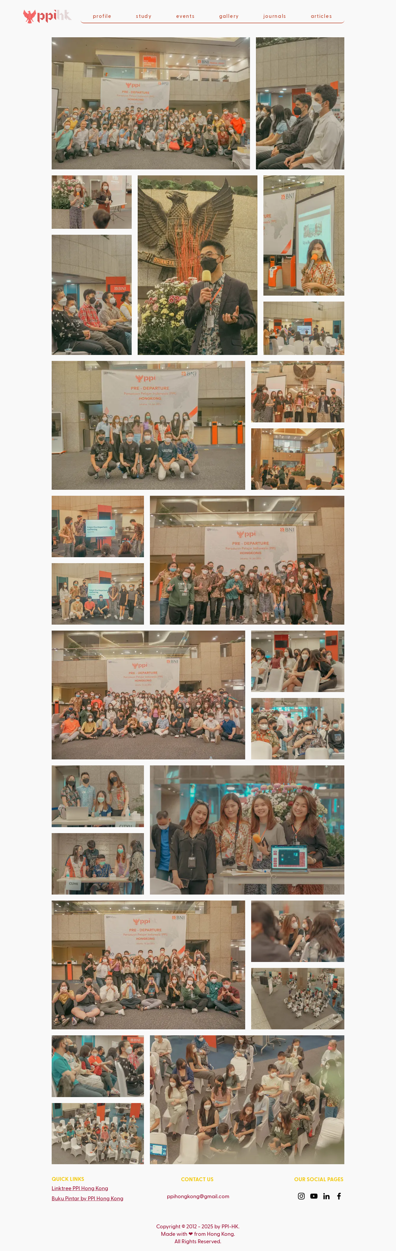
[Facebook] (338, 1196)
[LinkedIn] (326, 1196)
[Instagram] (301, 1196)
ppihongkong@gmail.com (198, 1196)
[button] (102, 16)
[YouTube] (313, 1196)
